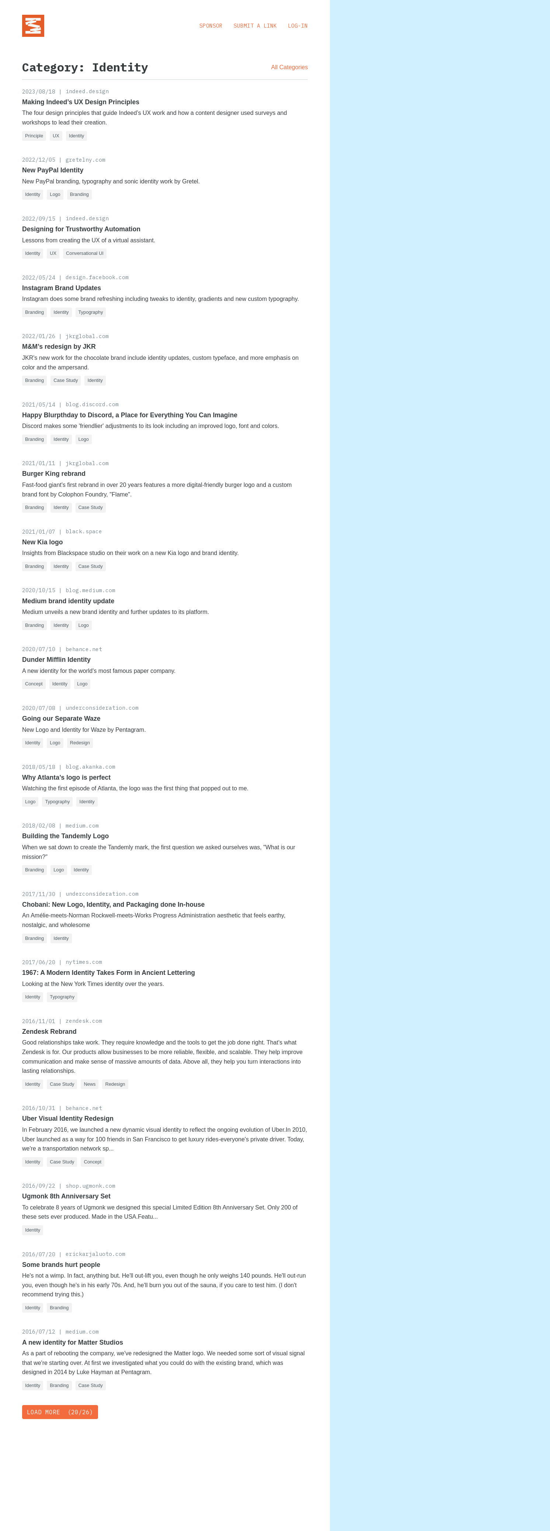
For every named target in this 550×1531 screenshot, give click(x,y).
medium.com (82, 825)
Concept (34, 684)
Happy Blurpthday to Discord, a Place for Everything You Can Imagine (129, 415)
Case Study (65, 380)
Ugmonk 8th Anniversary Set (66, 1196)
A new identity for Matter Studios (72, 1342)
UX (56, 135)
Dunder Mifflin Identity (56, 659)
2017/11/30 (38, 894)
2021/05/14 (38, 404)
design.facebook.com (97, 277)
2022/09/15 (38, 218)
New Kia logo (42, 542)
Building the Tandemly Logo (65, 836)
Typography (91, 312)
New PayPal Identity (52, 170)
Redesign (80, 742)
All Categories (289, 67)
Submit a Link (255, 25)
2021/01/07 (38, 531)
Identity (76, 135)
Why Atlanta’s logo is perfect (66, 777)
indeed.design (87, 91)
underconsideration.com (102, 707)
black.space (84, 531)
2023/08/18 (38, 91)
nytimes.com (84, 961)
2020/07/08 (38, 708)
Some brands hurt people (61, 1264)
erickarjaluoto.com (95, 1253)
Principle (34, 135)
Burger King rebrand (54, 473)
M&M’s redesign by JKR (59, 346)
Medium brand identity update (68, 601)
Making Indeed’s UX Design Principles (80, 102)
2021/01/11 (38, 463)
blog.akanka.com (90, 766)
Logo (55, 194)
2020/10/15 (38, 590)
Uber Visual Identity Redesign (68, 1118)
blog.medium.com (90, 590)
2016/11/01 (38, 1021)
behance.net (84, 649)
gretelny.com (85, 159)
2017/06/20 (38, 962)
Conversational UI (85, 253)
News (89, 1084)
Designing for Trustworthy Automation (81, 229)
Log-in (298, 25)
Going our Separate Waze (61, 718)
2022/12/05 (38, 159)
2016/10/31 (38, 1108)
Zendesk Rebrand (49, 1031)
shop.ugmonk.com (90, 1185)
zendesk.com (84, 1020)
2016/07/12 (38, 1331)
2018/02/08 (38, 825)
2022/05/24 (38, 277)
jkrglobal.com (87, 336)
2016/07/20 (38, 1254)
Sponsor (211, 25)
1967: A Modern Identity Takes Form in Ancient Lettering (108, 972)
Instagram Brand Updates (61, 288)
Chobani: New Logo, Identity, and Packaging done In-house (113, 904)
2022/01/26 (38, 336)
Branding (79, 194)
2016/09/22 (38, 1185)
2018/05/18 (38, 766)
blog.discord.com (92, 404)
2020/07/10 (38, 649)
